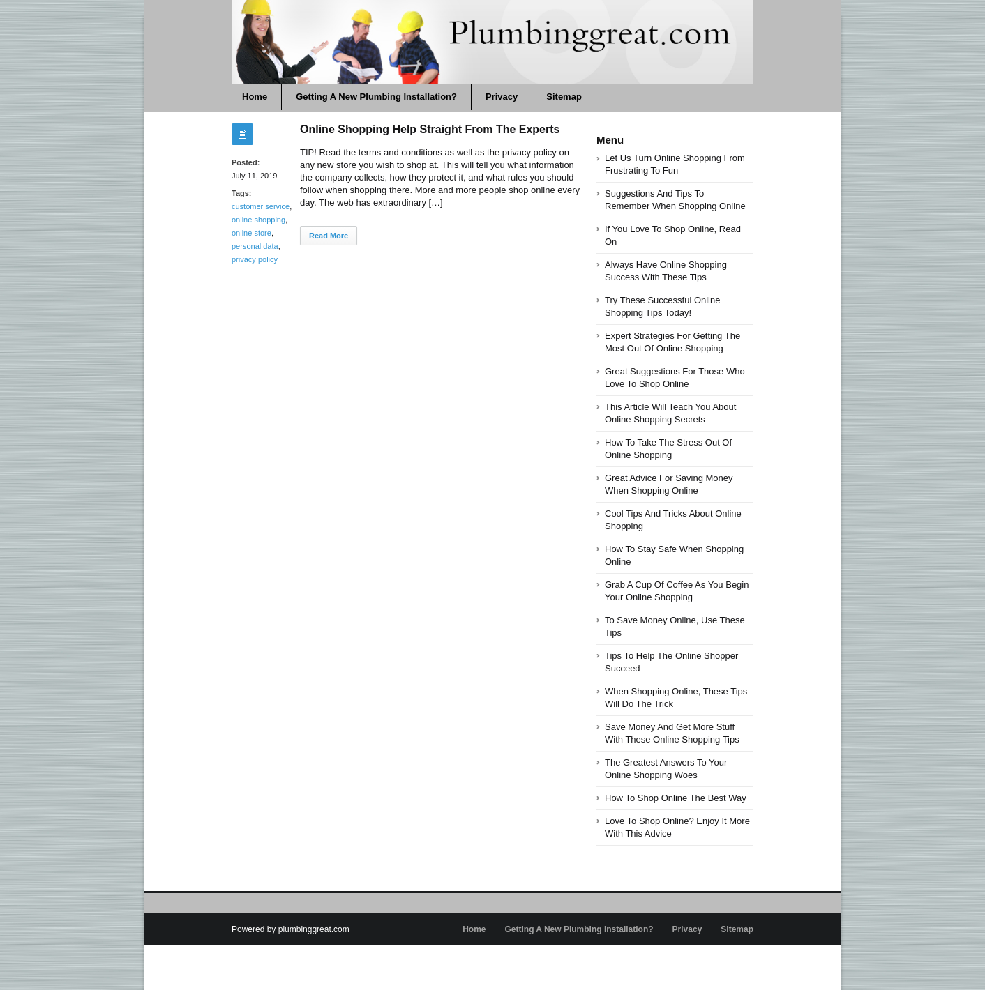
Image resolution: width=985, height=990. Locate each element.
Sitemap (564, 96)
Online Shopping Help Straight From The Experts (429, 129)
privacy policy (255, 259)
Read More (328, 235)
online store (251, 233)
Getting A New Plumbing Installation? (376, 96)
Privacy (502, 96)
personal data (255, 246)
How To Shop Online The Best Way (675, 798)
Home (254, 96)
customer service (261, 206)
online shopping (258, 219)
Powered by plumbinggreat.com (290, 929)
